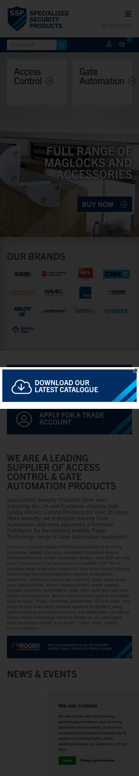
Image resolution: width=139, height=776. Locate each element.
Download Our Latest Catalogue (66, 386)
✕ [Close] (136, 370)
